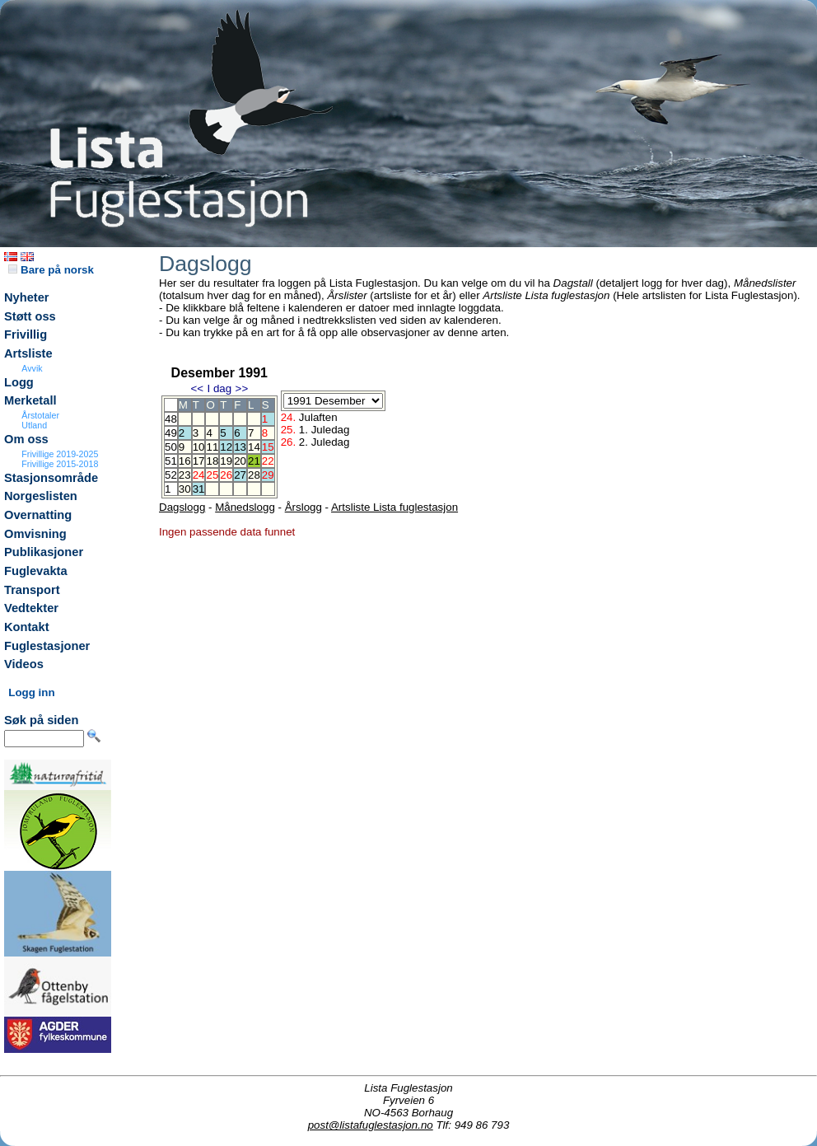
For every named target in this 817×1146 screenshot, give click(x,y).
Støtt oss (30, 316)
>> (242, 388)
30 (185, 489)
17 (199, 461)
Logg (19, 382)
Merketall (30, 400)
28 (254, 475)
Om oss (26, 439)
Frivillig (25, 334)
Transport (32, 589)
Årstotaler (40, 415)
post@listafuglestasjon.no (370, 1125)
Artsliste (28, 353)
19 (226, 461)
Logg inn (31, 692)
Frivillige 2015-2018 (59, 464)
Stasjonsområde (51, 477)
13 (240, 447)
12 (226, 447)
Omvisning (35, 533)
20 (240, 461)
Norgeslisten (40, 496)
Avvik (31, 368)
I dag (219, 388)
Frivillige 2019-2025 (59, 454)
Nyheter (26, 297)
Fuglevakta (36, 571)
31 (199, 489)
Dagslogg (182, 507)
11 (212, 447)
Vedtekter (31, 608)
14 (254, 447)
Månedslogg (245, 507)
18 (212, 461)
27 (240, 475)
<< (196, 388)
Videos (24, 664)
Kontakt (26, 627)
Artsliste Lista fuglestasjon (394, 507)
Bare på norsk (51, 270)
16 (185, 461)
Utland (34, 425)
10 (199, 447)
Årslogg (303, 507)
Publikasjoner (43, 552)
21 (254, 461)
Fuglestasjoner (47, 646)
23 (185, 475)
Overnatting (38, 515)
